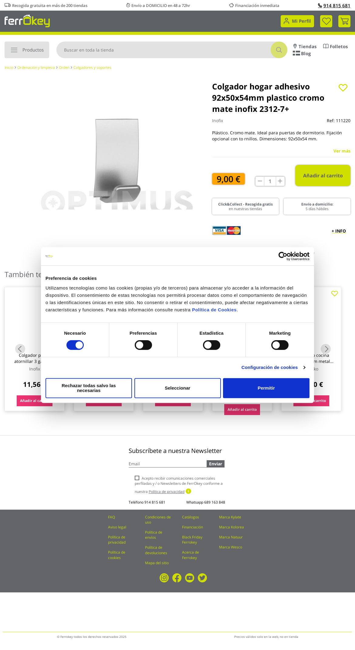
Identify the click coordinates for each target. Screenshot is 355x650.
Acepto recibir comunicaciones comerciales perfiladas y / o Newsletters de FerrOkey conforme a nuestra (179, 485)
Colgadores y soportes (92, 67)
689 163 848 (214, 502)
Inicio (9, 67)
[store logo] (27, 20)
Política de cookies (116, 555)
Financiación (192, 527)
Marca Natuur (231, 537)
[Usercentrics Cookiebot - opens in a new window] (282, 258)
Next (326, 349)
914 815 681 (334, 5)
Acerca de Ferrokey (190, 555)
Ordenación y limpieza (36, 67)
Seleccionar (176, 387)
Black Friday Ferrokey (192, 539)
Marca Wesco (230, 547)
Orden (64, 67)
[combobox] (171, 50)
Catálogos (190, 517)
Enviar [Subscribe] (215, 464)
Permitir (266, 387)
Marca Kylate (230, 517)
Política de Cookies (214, 312)
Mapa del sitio (157, 562)
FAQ (111, 517)
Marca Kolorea (231, 527)
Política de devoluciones (156, 550)
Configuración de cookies (270, 369)
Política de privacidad (117, 539)
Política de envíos (153, 535)
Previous (20, 349)
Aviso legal (117, 527)
